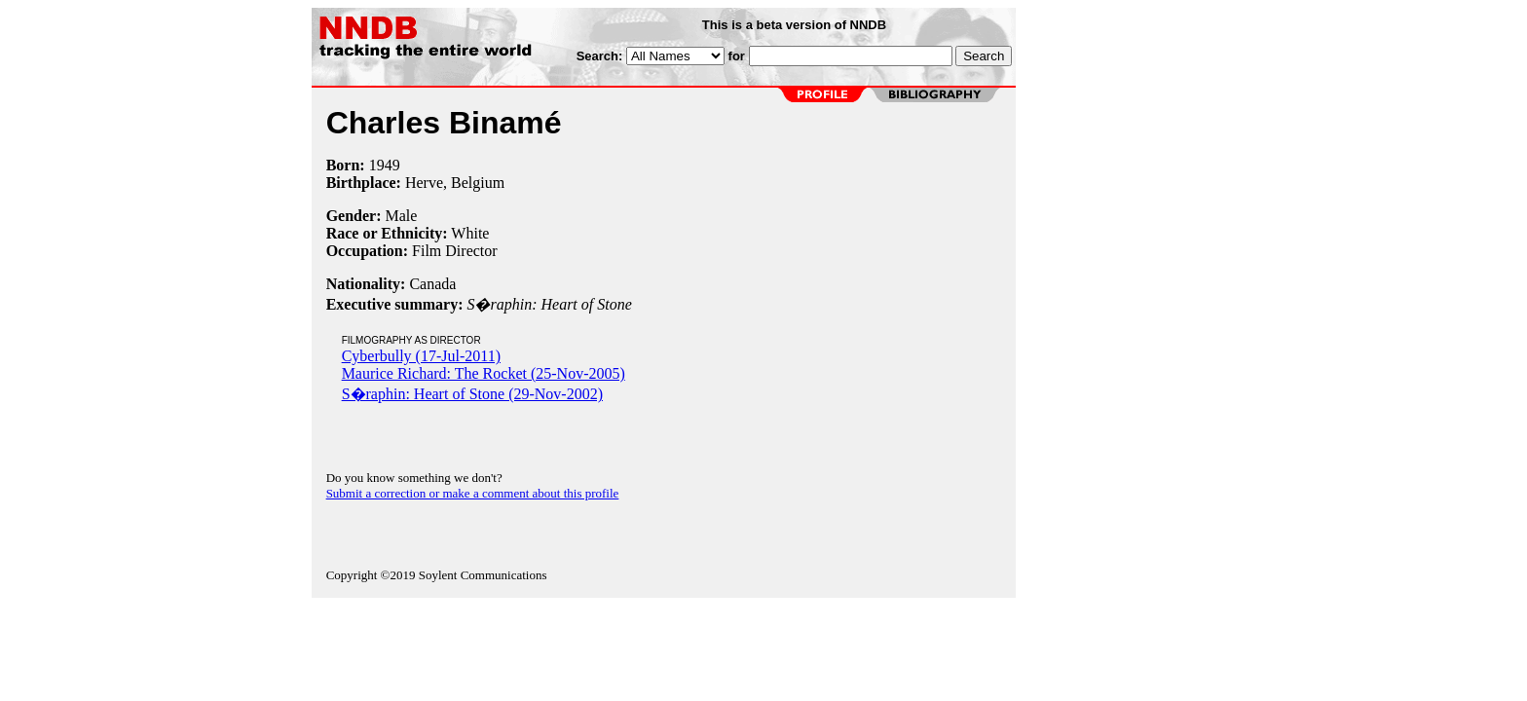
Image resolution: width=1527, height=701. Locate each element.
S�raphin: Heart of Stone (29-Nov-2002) (472, 394)
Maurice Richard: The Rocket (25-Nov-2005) (483, 373)
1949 (384, 165)
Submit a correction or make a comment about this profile (472, 493)
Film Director (455, 250)
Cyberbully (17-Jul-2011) (421, 356)
